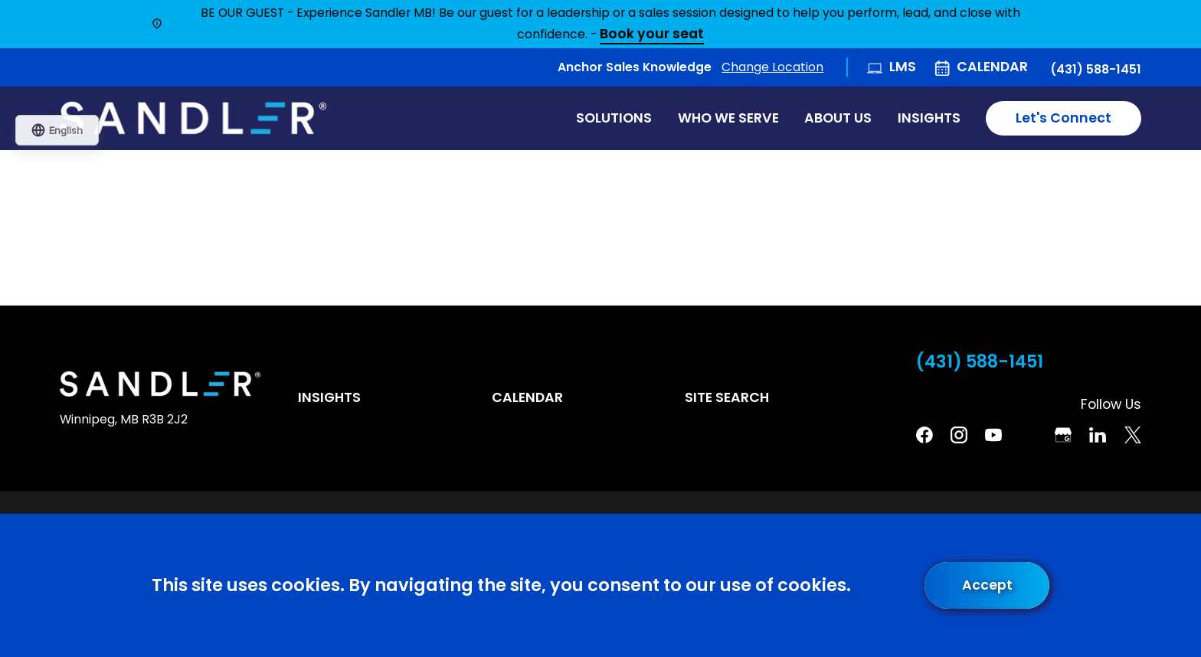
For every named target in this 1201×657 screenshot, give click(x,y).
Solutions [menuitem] (614, 118)
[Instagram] (959, 435)
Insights (329, 397)
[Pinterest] (1028, 435)
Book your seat (652, 35)
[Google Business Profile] (1063, 435)
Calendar (992, 66)
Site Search (727, 397)
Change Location (772, 67)
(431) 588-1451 (1095, 70)
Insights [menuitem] (929, 118)
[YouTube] (993, 435)
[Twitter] (1132, 435)
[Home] (193, 119)
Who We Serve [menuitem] (728, 118)
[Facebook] (924, 435)
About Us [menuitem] (838, 118)
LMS (902, 66)
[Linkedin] (1097, 435)
